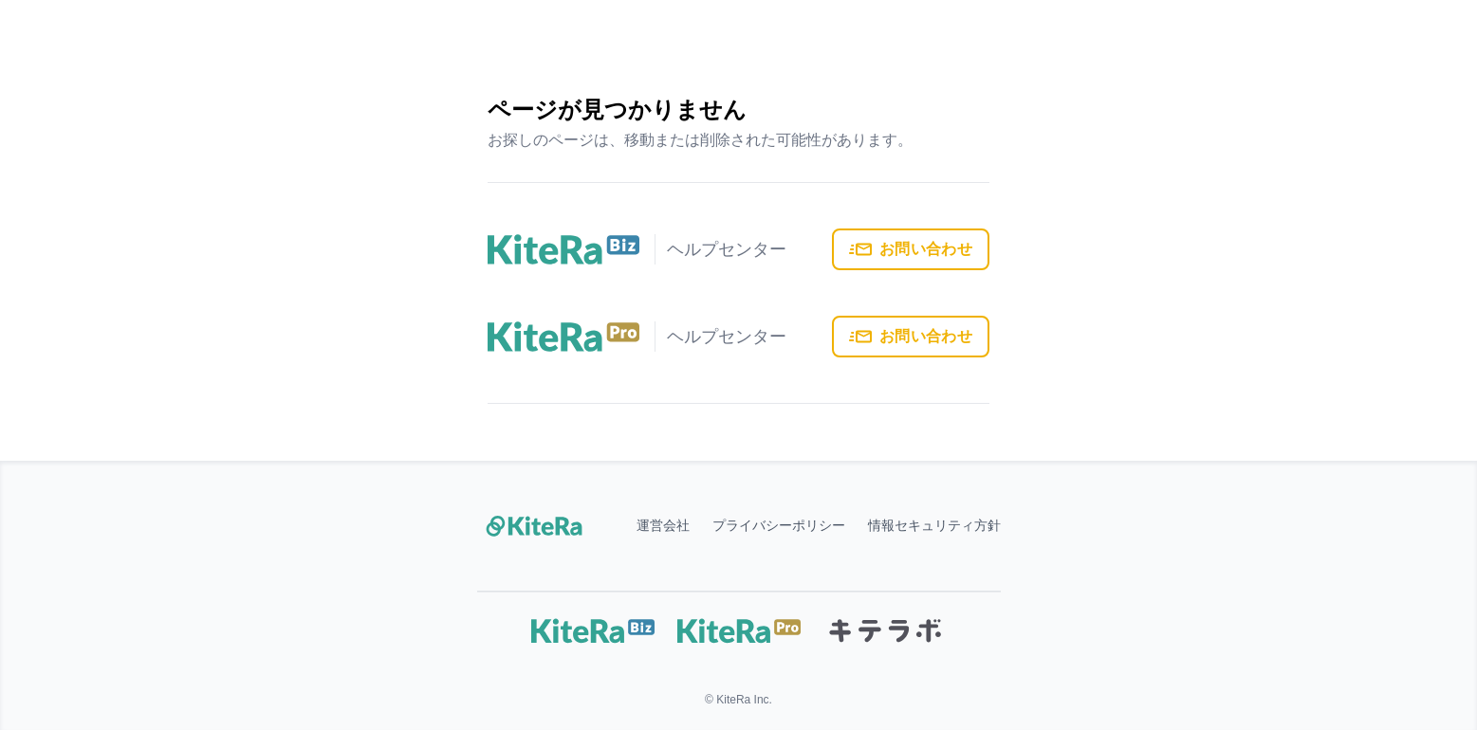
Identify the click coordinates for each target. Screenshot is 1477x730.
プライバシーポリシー (778, 526)
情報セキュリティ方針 (934, 526)
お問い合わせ (910, 249)
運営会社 (663, 526)
